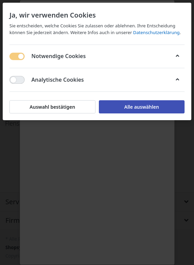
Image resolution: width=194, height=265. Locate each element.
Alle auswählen (141, 107)
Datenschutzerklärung (156, 32)
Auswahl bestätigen (52, 107)
